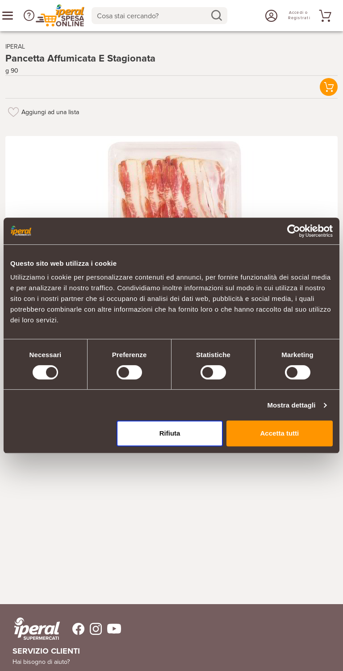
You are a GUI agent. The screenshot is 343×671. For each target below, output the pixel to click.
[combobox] (159, 15)
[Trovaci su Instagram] (93, 628)
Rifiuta (169, 433)
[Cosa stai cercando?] (152, 15)
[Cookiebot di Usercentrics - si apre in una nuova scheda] (294, 231)
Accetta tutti (279, 433)
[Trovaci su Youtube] (111, 628)
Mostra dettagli (291, 405)
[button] (29, 15)
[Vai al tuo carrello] (324, 15)
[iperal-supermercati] (37, 628)
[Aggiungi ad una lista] (13, 112)
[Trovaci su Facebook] (73, 628)
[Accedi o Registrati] (270, 15)
